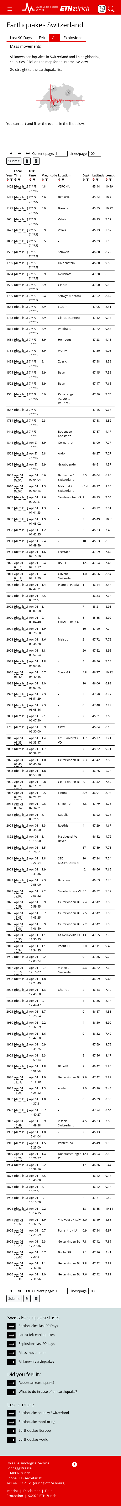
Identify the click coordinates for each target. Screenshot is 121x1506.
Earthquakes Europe (35, 1430)
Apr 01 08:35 (18, 740)
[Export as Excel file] (27, 161)
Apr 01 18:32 (18, 1222)
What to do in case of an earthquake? (48, 1391)
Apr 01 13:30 (18, 937)
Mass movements (25, 46)
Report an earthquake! (36, 1382)
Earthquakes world (33, 1439)
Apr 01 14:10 (18, 970)
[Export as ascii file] (36, 161)
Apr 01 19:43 (18, 1276)
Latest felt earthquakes (37, 1334)
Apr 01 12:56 (18, 893)
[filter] (11, 180)
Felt (42, 37)
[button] (9, 9)
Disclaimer (31, 1491)
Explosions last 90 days (37, 1343)
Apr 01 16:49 (18, 1123)
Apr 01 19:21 (18, 1232)
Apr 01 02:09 (18, 488)
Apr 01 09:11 (18, 784)
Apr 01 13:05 (18, 915)
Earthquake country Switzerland (44, 1412)
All (54, 37)
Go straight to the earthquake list (36, 69)
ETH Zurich (47, 1496)
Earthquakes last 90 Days (38, 1325)
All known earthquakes (36, 1361)
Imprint (12, 1491)
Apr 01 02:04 (18, 477)
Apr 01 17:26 (18, 1156)
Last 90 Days (21, 37)
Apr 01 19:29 (18, 1243)
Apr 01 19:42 (18, 1265)
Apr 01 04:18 (18, 576)
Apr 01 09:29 (18, 795)
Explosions (73, 37)
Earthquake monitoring (37, 1421)
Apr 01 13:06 (18, 926)
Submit (14, 161)
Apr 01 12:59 (18, 904)
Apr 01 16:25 (18, 1090)
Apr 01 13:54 (18, 948)
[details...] (21, 186)
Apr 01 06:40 (18, 674)
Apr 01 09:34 (18, 806)
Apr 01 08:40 (18, 762)
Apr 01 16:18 (18, 1079)
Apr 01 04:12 (18, 565)
